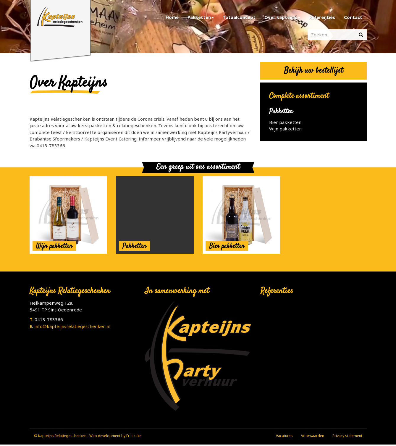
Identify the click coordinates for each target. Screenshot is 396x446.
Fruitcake (133, 435)
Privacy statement (347, 435)
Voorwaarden (312, 435)
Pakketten (201, 17)
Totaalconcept (239, 17)
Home (172, 17)
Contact (353, 17)
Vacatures (284, 435)
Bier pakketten (285, 122)
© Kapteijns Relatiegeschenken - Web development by (80, 435)
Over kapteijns (282, 17)
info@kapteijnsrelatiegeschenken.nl (72, 326)
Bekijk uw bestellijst (313, 70)
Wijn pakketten (285, 129)
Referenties (322, 17)
